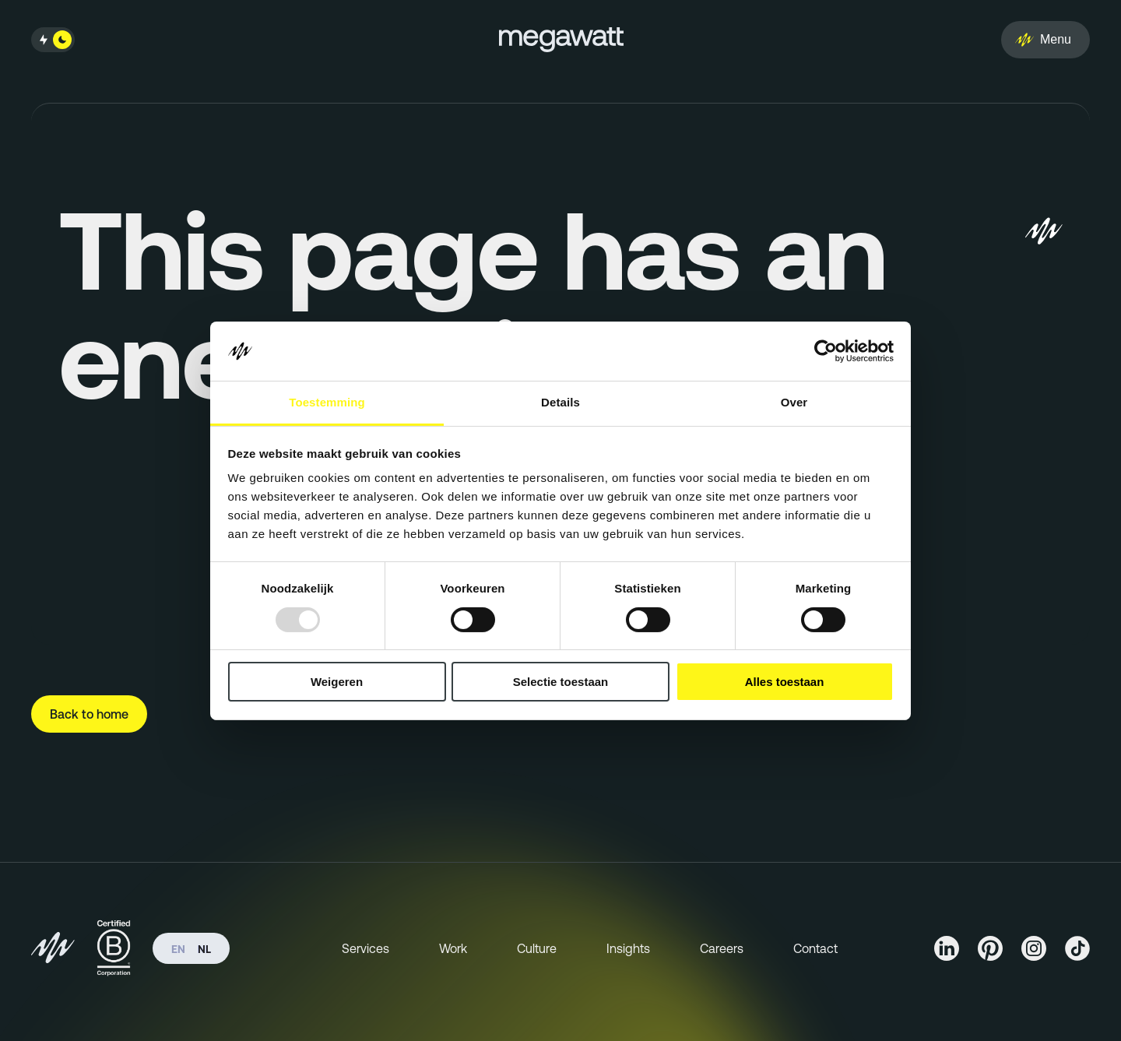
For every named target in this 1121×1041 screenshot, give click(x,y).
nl (204, 949)
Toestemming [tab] (327, 402)
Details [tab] (560, 402)
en (178, 949)
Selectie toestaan (561, 681)
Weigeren (337, 681)
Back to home (89, 714)
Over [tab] (794, 402)
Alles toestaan (784, 681)
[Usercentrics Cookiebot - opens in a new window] (825, 351)
